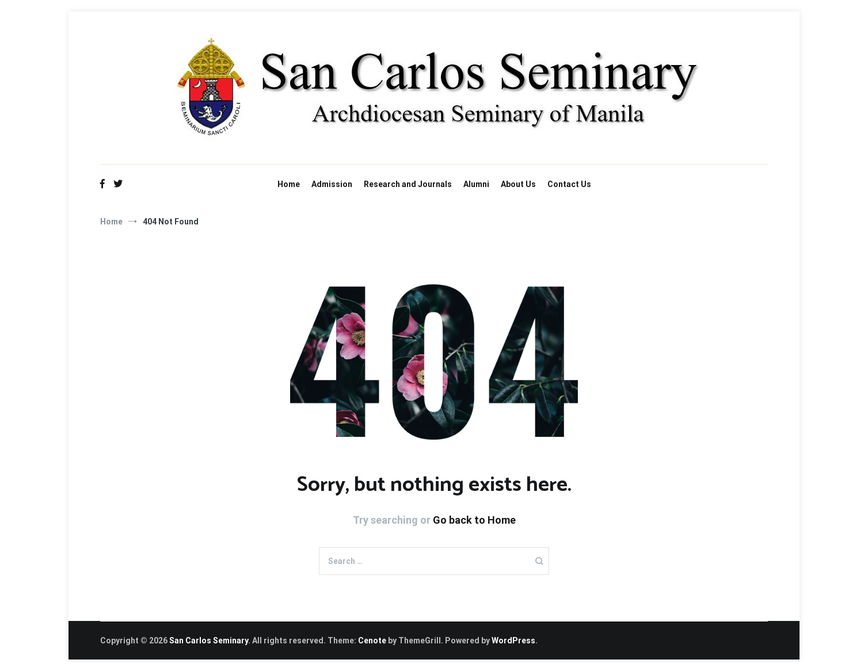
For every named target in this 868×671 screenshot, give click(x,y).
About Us (518, 184)
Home (288, 184)
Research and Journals (408, 184)
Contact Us (569, 184)
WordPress (513, 640)
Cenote (372, 640)
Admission (331, 184)
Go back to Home (474, 520)
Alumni (476, 184)
